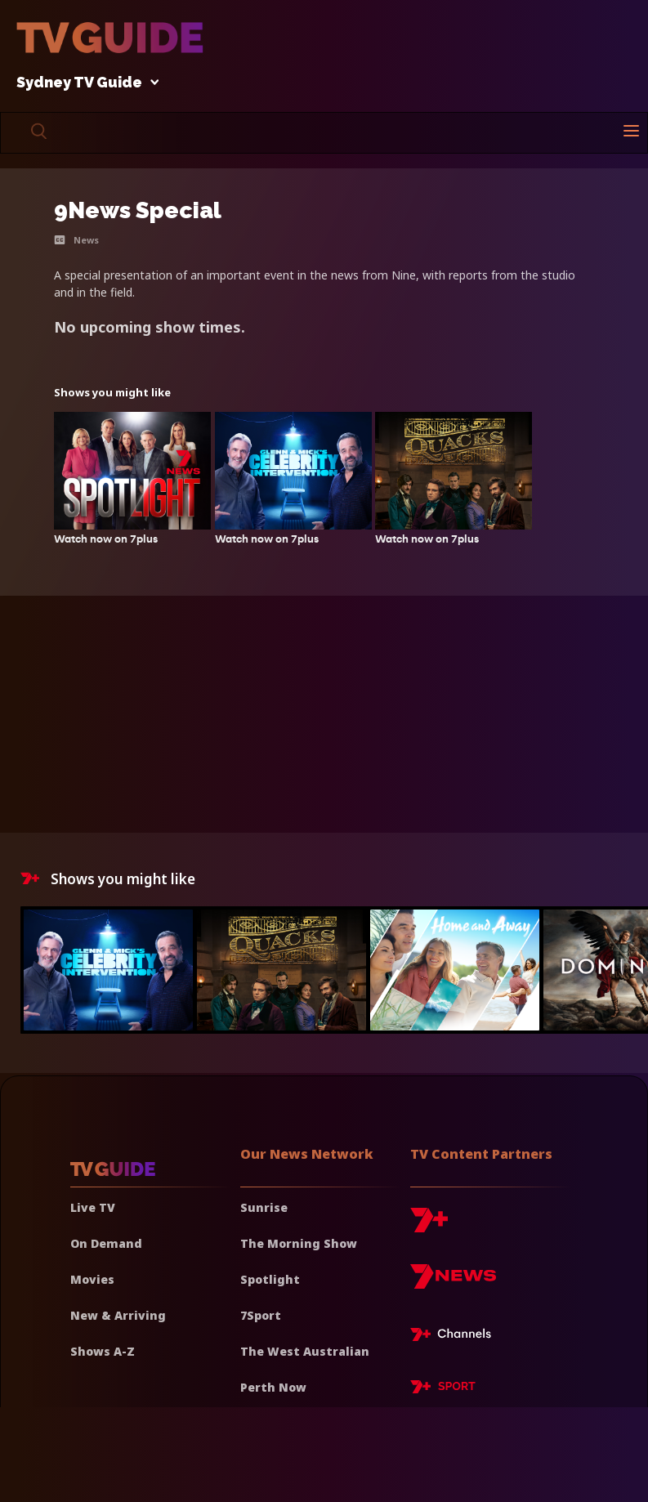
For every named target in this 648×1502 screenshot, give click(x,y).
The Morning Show (298, 1243)
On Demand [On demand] (106, 1243)
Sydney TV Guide (83, 83)
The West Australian (304, 1351)
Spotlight (270, 1279)
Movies (92, 1279)
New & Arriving (118, 1315)
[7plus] (429, 1226)
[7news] (453, 1282)
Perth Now (273, 1387)
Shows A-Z (102, 1351)
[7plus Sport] (443, 1389)
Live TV (92, 1207)
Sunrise (264, 1207)
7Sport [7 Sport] (260, 1315)
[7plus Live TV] (455, 1337)
